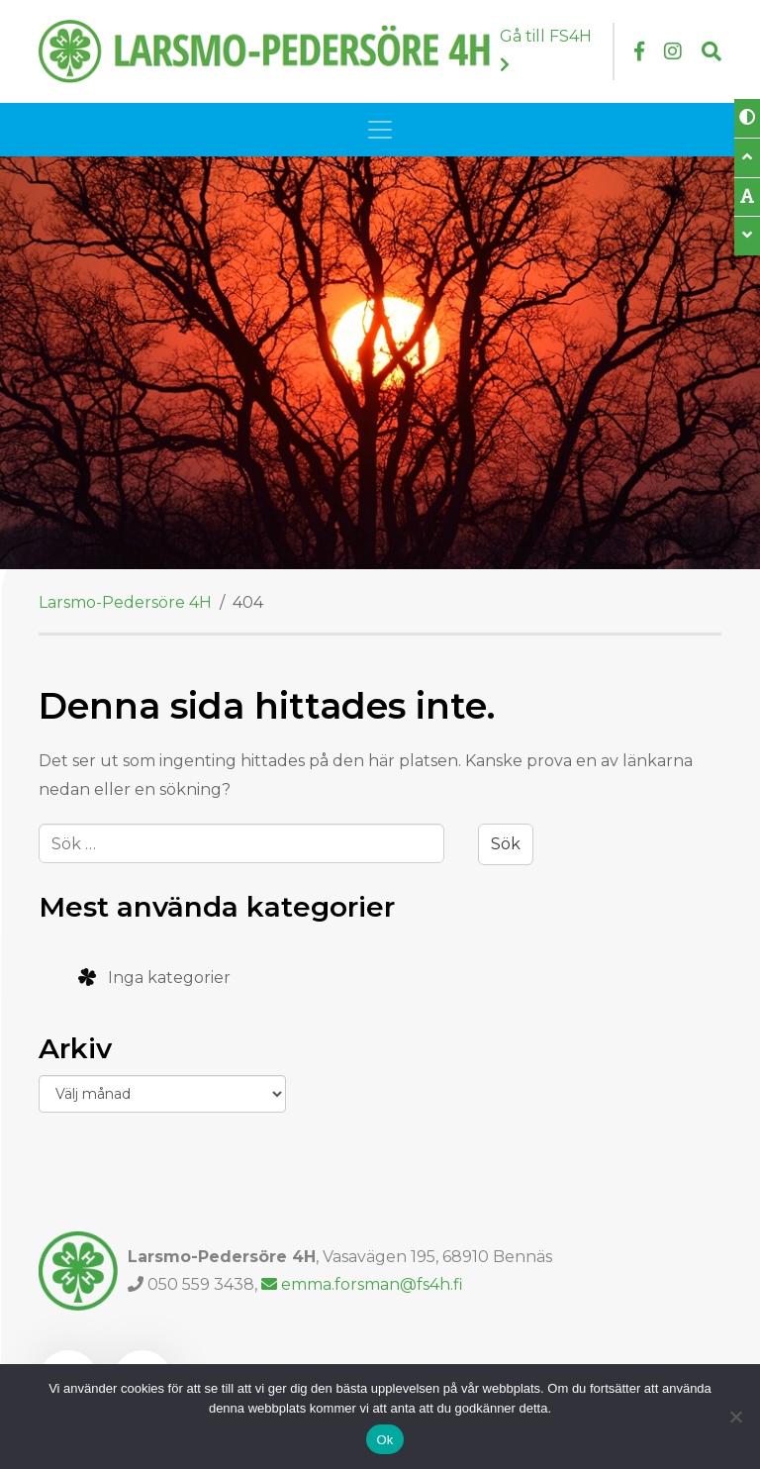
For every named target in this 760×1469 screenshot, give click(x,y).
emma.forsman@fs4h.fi (362, 1284)
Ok (384, 1439)
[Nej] (735, 1416)
